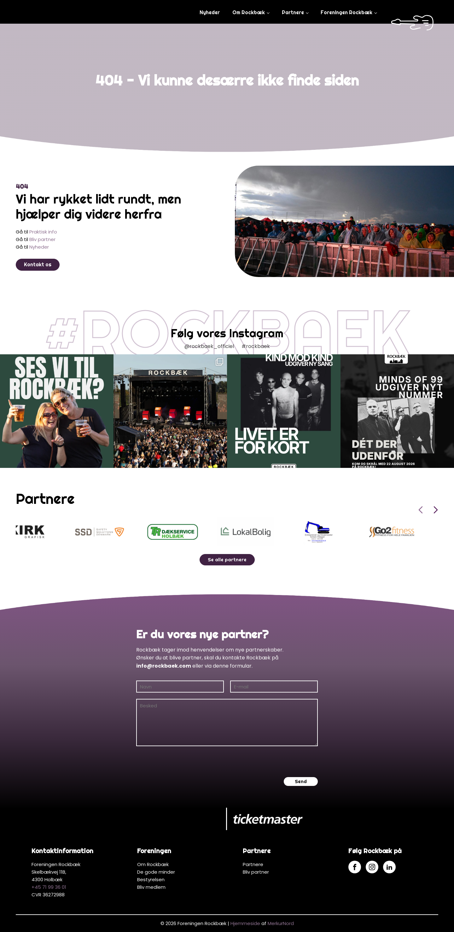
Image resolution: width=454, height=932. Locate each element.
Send (301, 781)
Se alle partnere (227, 560)
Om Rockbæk (248, 12)
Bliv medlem (151, 887)
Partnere (293, 12)
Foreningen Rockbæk (346, 12)
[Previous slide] (420, 509)
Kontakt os (37, 264)
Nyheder (210, 12)
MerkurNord (281, 923)
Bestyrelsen (151, 879)
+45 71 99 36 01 (49, 887)
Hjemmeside (245, 923)
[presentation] (184, 761)
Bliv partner (42, 239)
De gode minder (156, 872)
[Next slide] (435, 509)
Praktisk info (43, 231)
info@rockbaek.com (163, 666)
